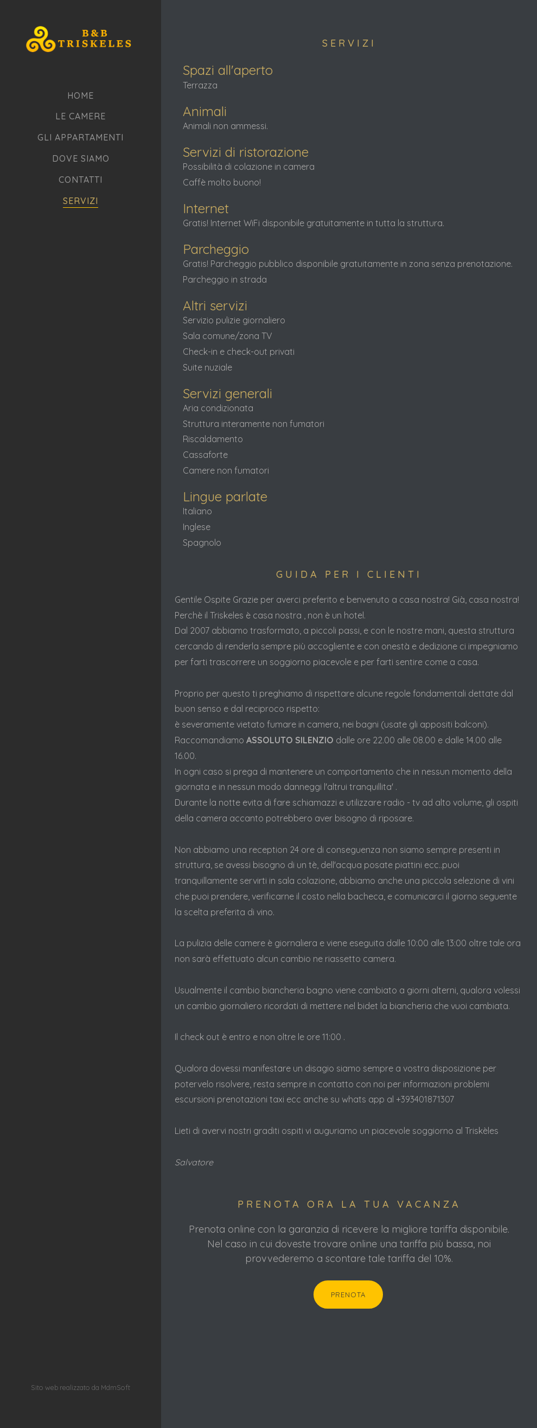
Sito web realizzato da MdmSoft (80, 1325)
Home (80, 95)
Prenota (325, 1294)
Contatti (81, 179)
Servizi (80, 200)
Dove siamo (81, 158)
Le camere (80, 116)
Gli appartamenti (80, 137)
